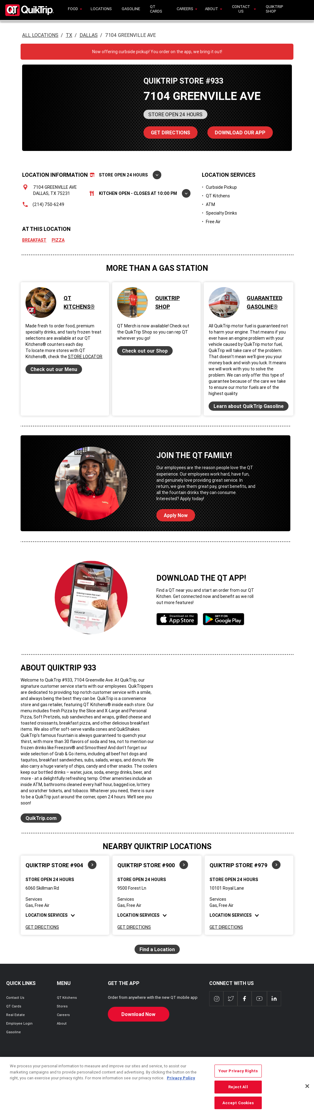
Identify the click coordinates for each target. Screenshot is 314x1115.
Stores (62, 1006)
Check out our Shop (145, 351)
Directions (166, 131)
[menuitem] (74, 10)
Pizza (58, 240)
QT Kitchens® (79, 302)
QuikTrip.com (41, 818)
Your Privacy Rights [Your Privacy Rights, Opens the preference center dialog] (238, 1080)
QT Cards (13, 1006)
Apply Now (176, 515)
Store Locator (85, 356)
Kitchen (140, 193)
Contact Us (15, 997)
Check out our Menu (53, 369)
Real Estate (15, 1015)
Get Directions (42, 927)
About (62, 1023)
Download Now (138, 1014)
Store (125, 175)
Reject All (238, 1096)
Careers (63, 1015)
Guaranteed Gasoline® (264, 302)
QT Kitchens (67, 997)
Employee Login (19, 1023)
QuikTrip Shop (167, 302)
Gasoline (13, 1032)
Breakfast (34, 240)
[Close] (307, 1095)
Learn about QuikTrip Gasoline (249, 406)
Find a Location (157, 949)
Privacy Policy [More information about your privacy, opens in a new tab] (181, 1087)
